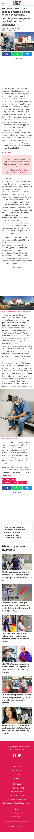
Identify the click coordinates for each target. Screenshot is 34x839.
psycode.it (17, 778)
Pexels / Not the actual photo (9, 438)
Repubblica (7, 152)
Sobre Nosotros (17, 770)
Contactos (17, 774)
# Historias (22, 482)
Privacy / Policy (17, 813)
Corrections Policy (17, 792)
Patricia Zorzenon (14, 28)
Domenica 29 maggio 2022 (18, 172)
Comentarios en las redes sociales (17, 803)
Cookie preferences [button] (17, 816)
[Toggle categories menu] (3, 2)
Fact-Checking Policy (17, 788)
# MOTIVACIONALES (9, 482)
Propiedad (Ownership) (17, 799)
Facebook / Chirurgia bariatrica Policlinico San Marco (16, 311)
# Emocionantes (9, 479)
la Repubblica (22, 170)
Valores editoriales (17, 795)
